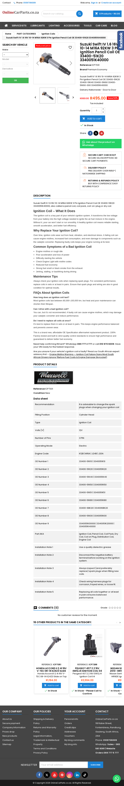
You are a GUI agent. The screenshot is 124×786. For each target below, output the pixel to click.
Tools (88, 25)
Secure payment (11, 723)
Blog (114, 25)
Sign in (94, 2)
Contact (6, 2)
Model (5, 59)
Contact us (8, 740)
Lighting (54, 25)
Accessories (72, 25)
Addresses (70, 731)
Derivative (7, 68)
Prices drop (8, 731)
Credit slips (70, 727)
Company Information (14, 727)
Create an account (111, 2)
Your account (74, 711)
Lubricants (38, 25)
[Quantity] (96, 110)
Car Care (101, 25)
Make (5, 49)
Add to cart (92, 118)
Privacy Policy (40, 752)
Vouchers (69, 735)
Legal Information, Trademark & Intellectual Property (46, 740)
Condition (39, 393)
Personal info (71, 719)
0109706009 (29, 2)
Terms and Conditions (45, 748)
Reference (85, 65)
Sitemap (6, 744)
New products (9, 735)
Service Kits (19, 25)
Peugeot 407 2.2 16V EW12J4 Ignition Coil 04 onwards (87, 671)
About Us (7, 719)
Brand (83, 69)
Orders (68, 723)
